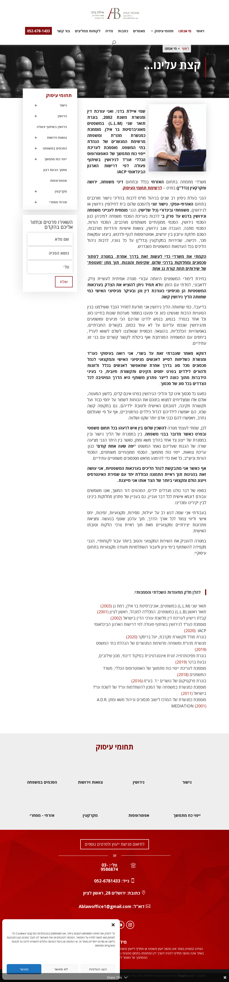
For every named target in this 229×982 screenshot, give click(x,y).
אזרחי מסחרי (48, 202)
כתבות (123, 31)
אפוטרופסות (58, 180)
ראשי (200, 31)
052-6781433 (107, 881)
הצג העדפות (98, 969)
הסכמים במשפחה (48, 148)
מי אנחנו (184, 31)
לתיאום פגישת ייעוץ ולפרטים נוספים (114, 844)
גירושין (48, 116)
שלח (64, 282)
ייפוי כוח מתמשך (48, 159)
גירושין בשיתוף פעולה (52, 127)
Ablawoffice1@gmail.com (105, 906)
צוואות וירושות (48, 137)
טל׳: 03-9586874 (109, 867)
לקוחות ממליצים (87, 31)
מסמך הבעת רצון (55, 170)
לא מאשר (61, 969)
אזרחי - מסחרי (42, 815)
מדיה (109, 31)
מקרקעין (48, 191)
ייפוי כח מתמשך (187, 815)
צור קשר (63, 31)
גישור (48, 105)
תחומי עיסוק (164, 31)
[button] (113, 925)
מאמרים (139, 31)
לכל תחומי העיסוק (183, 572)
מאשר (24, 969)
